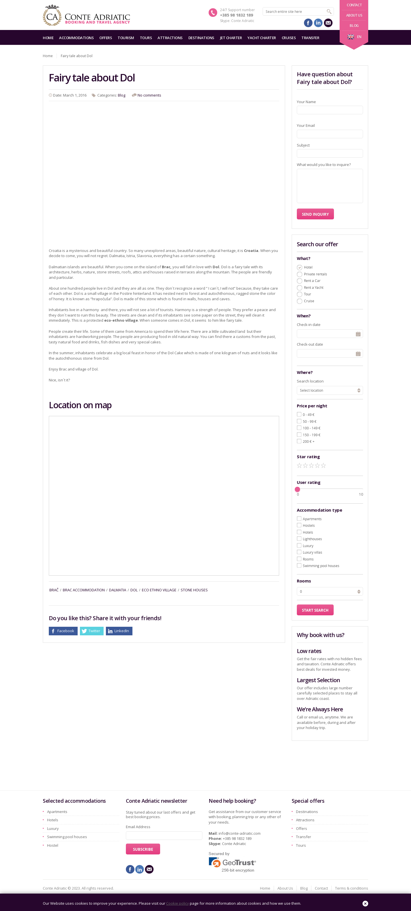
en (354, 36)
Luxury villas (312, 552)
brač (54, 589)
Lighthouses (312, 538)
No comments (149, 95)
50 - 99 (310, 421)
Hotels (308, 532)
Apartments (312, 518)
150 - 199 (312, 435)
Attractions (170, 37)
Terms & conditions (351, 888)
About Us (354, 15)
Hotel (308, 267)
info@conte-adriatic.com (240, 833)
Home (48, 37)
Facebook (65, 630)
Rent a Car (312, 280)
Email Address (138, 826)
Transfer (310, 37)
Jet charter (231, 37)
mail (328, 23)
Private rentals (315, 274)
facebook (308, 23)
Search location (310, 381)
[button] (359, 591)
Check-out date (310, 344)
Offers (105, 37)
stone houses (194, 589)
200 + (309, 441)
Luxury (308, 545)
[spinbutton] (330, 591)
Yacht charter (261, 37)
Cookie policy (177, 903)
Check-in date (309, 324)
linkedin (318, 23)
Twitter (94, 630)
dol (134, 589)
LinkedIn (121, 630)
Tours (146, 37)
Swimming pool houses (321, 565)
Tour (307, 294)
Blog (354, 25)
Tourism (126, 37)
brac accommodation (84, 589)
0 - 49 (309, 414)
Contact (354, 5)
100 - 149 (312, 428)
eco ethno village (159, 589)
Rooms (308, 559)
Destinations (201, 37)
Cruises (289, 37)
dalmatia (117, 589)
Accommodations (76, 37)
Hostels (309, 525)
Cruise (309, 301)
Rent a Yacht (313, 287)
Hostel (52, 845)
